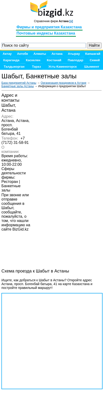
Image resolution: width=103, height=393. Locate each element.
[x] (71, 21)
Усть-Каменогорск (63, 66)
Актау (7, 53)
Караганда (11, 60)
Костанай (54, 60)
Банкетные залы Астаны (17, 86)
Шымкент (91, 66)
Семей (95, 60)
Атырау (74, 53)
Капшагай (92, 53)
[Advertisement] (39, 251)
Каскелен (33, 60)
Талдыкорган (14, 66)
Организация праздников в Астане (63, 83)
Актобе (22, 53)
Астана (56, 53)
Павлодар (75, 60)
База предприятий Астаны (18, 83)
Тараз (36, 66)
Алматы (40, 53)
